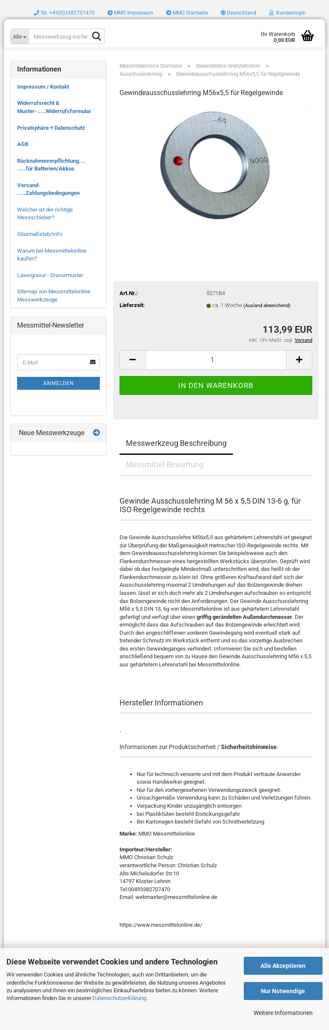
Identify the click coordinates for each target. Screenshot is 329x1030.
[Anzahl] (216, 360)
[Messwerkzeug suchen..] (19, 36)
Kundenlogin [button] (287, 13)
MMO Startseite (187, 13)
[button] (238, 12)
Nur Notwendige (283, 991)
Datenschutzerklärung (119, 998)
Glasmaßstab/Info (39, 234)
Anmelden (58, 383)
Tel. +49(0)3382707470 (64, 13)
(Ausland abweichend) (266, 305)
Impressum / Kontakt (43, 87)
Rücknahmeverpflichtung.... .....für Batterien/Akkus (51, 165)
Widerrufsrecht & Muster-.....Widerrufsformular (54, 107)
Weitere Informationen (283, 1012)
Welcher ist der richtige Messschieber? (45, 213)
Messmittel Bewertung (164, 464)
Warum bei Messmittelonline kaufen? (52, 255)
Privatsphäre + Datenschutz (51, 128)
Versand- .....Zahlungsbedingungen (48, 189)
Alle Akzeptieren (282, 965)
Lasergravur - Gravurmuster (50, 275)
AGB (22, 144)
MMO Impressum (130, 13)
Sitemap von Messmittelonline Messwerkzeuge (53, 295)
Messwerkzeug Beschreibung (176, 443)
